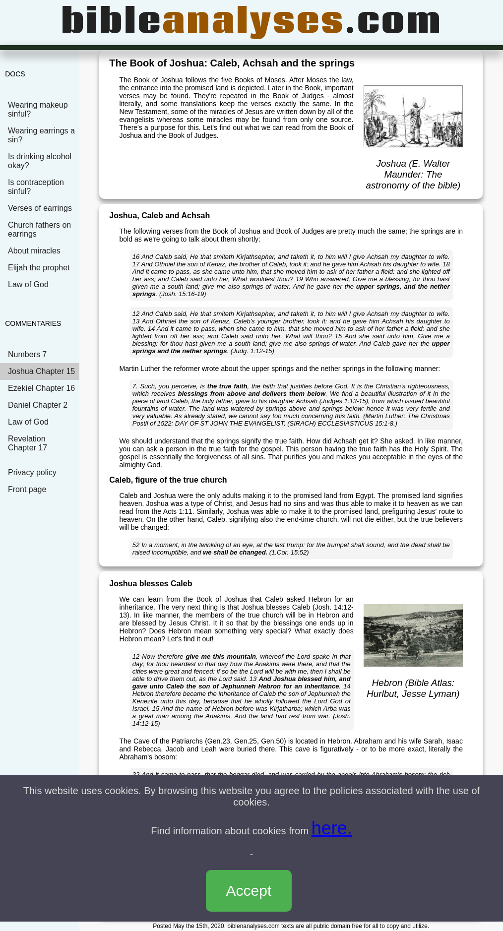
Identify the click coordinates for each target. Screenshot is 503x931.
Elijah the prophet (39, 267)
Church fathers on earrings (39, 229)
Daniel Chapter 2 (37, 405)
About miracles (34, 251)
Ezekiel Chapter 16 (41, 388)
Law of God (28, 284)
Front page (27, 489)
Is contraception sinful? (36, 186)
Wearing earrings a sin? (41, 135)
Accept (249, 890)
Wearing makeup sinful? (38, 109)
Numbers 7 (27, 354)
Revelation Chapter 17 (27, 443)
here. (332, 828)
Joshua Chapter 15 (41, 371)
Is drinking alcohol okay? (39, 161)
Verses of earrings (40, 208)
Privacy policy (32, 472)
